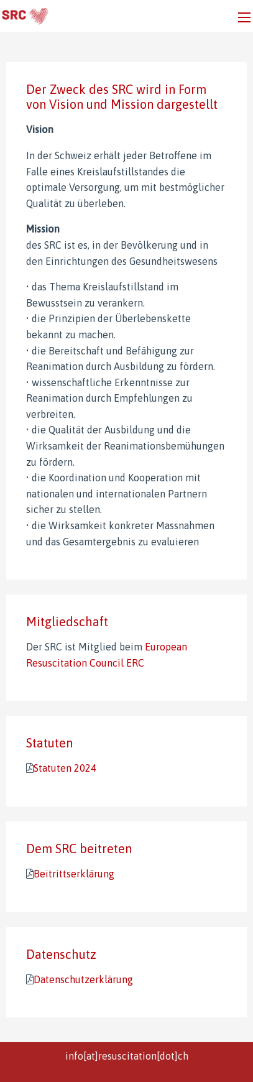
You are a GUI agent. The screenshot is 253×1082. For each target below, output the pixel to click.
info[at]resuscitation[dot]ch (126, 1055)
